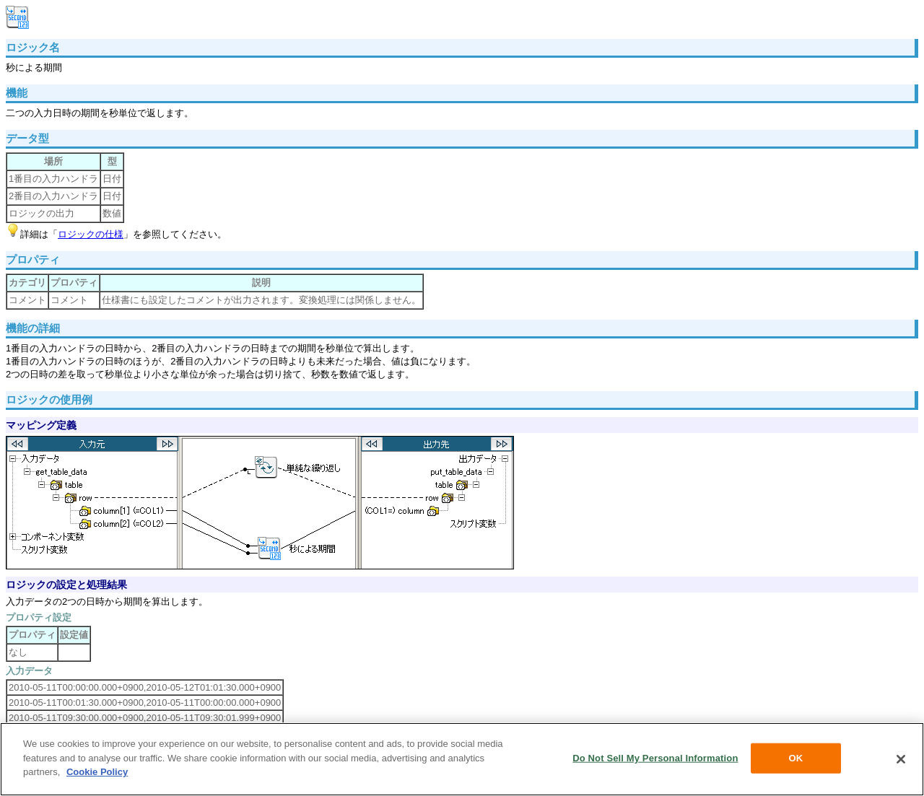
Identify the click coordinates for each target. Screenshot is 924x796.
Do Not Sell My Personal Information (655, 758)
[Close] (901, 759)
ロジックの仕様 (90, 234)
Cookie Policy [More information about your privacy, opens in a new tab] (97, 771)
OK (796, 758)
